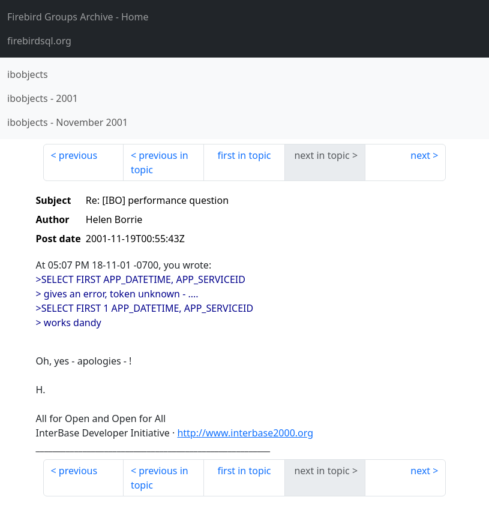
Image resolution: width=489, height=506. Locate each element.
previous (78, 155)
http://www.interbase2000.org (245, 432)
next (420, 155)
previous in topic (159, 162)
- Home (78, 16)
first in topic (244, 155)
